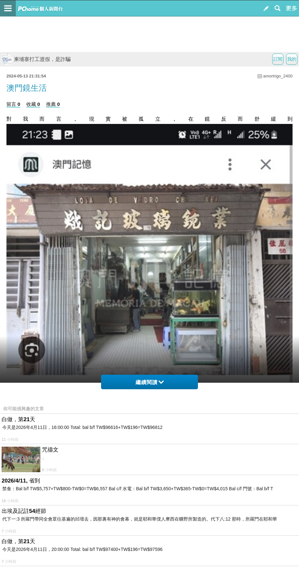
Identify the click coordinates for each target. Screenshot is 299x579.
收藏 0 (33, 104)
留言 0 (13, 104)
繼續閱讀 (150, 382)
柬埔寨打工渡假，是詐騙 (36, 59)
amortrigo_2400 (278, 76)
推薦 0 (53, 104)
